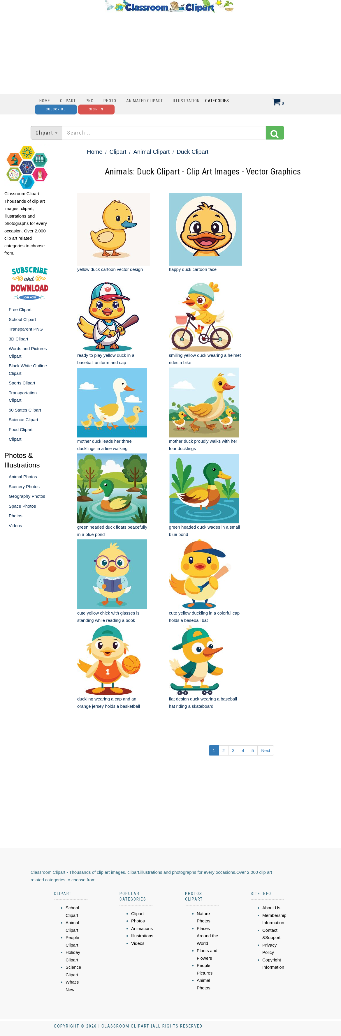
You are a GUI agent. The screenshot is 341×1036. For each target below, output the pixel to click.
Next (265, 750)
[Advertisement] (169, 53)
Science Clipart (23, 419)
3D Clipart (18, 338)
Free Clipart (20, 309)
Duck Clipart (192, 152)
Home (44, 100)
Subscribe (56, 109)
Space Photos (22, 506)
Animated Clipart (144, 100)
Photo (109, 100)
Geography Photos (27, 496)
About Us (271, 907)
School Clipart (22, 319)
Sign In (96, 109)
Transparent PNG (26, 328)
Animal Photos (23, 476)
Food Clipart (21, 429)
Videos (15, 525)
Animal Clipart (151, 152)
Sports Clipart (22, 382)
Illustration (186, 100)
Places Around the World (207, 936)
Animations (142, 928)
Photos (15, 515)
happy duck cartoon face (193, 269)
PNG (90, 100)
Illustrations (142, 935)
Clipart (68, 100)
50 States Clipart (25, 409)
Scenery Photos (24, 486)
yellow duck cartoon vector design (110, 269)
